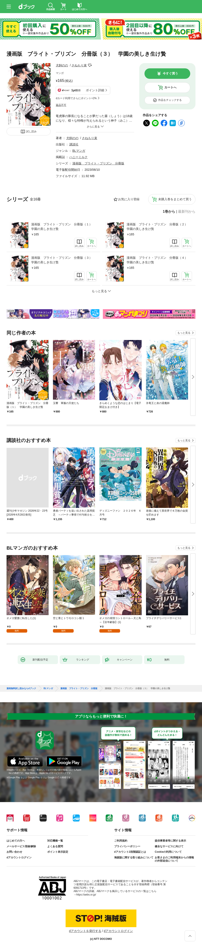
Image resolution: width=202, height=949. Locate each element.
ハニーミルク (78, 157)
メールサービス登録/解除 (21, 846)
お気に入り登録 (128, 199)
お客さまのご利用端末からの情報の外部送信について (174, 859)
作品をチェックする (170, 100)
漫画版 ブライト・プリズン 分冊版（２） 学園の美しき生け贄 (159, 227)
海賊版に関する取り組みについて (133, 857)
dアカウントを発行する (85, 931)
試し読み (31, 131)
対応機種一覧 (55, 840)
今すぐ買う (170, 73)
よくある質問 (55, 846)
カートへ (170, 87)
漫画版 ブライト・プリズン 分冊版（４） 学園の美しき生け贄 (159, 260)
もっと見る (183, 332)
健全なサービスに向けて (169, 846)
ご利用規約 (120, 840)
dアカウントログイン (19, 857)
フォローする (90, 65)
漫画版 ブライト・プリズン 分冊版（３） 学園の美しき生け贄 (63, 260)
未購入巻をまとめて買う (175, 199)
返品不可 (61, 105)
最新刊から (186, 211)
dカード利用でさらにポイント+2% (76, 98)
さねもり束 (79, 65)
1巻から (169, 211)
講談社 (73, 144)
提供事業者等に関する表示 (170, 840)
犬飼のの (62, 65)
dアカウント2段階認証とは (130, 851)
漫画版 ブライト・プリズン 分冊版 (98, 163)
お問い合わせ (14, 851)
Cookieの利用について (168, 851)
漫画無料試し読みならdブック (21, 688)
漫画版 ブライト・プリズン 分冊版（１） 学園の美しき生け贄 (63, 227)
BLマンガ (78, 150)
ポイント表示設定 (57, 851)
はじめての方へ (16, 840)
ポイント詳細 (95, 90)
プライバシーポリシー (127, 846)
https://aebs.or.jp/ (86, 894)
